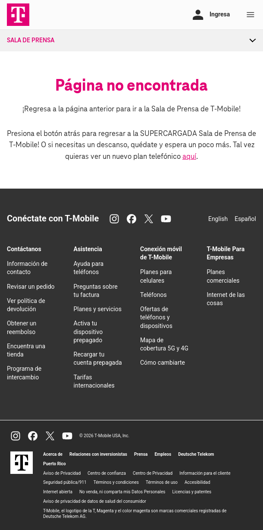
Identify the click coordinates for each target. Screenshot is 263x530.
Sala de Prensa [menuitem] (30, 40)
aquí (189, 157)
